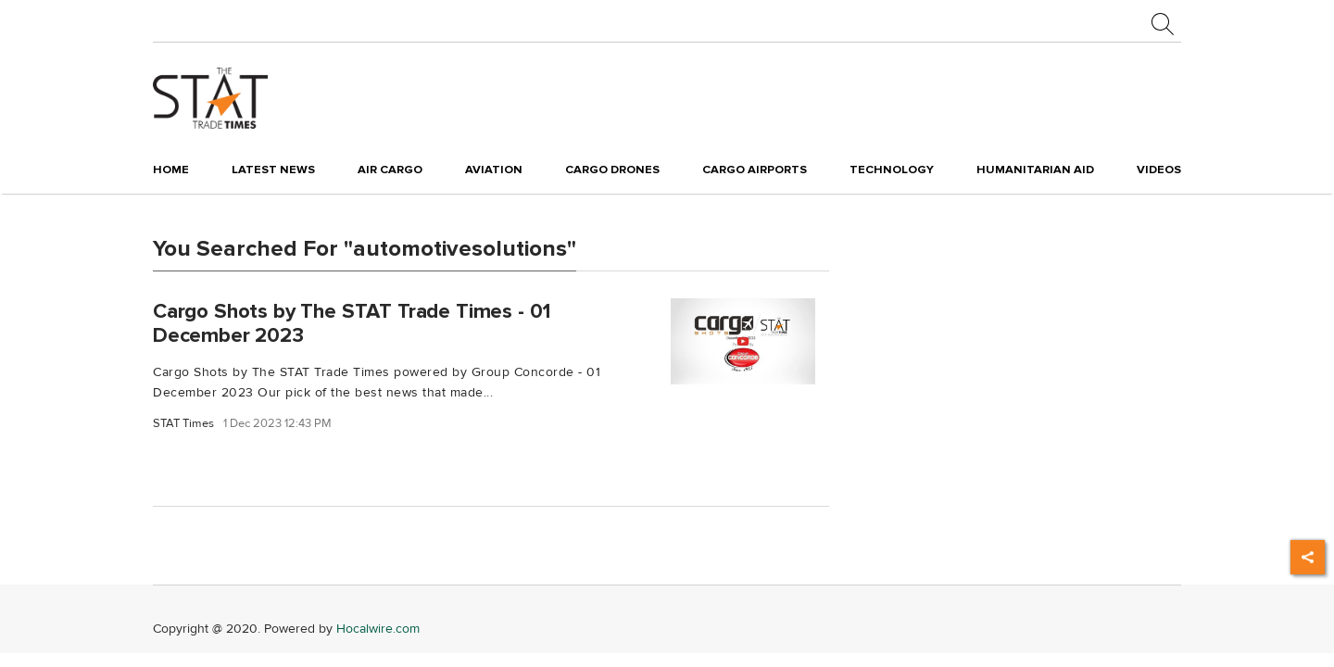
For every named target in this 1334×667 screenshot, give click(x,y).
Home (171, 169)
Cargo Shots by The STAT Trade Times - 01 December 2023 (351, 322)
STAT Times (183, 424)
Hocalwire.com (378, 628)
